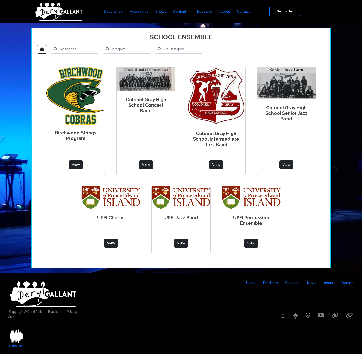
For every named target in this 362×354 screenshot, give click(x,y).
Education (205, 11)
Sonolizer (16, 346)
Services (292, 283)
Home (251, 283)
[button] (181, 11)
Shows (160, 11)
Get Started (285, 11)
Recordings (139, 11)
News (311, 283)
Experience (113, 11)
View (76, 164)
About (225, 11)
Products (270, 283)
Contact (243, 11)
